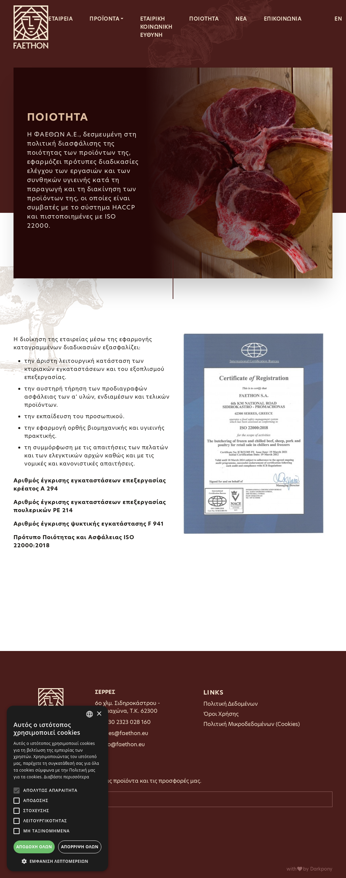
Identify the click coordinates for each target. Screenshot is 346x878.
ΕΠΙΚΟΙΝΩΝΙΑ (283, 18)
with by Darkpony (309, 869)
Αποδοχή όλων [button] (34, 847)
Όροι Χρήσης (221, 714)
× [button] (98, 714)
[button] (57, 861)
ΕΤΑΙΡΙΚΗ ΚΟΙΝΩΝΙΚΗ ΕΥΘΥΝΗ (156, 27)
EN (338, 18)
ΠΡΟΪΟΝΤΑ (104, 18)
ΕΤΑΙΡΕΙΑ (60, 18)
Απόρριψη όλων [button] (79, 847)
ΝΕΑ (241, 18)
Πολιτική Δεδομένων (230, 704)
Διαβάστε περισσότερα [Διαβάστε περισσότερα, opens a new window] (66, 777)
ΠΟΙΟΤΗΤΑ (204, 18)
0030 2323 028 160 (126, 722)
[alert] (57, 788)
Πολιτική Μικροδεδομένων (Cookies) (251, 724)
